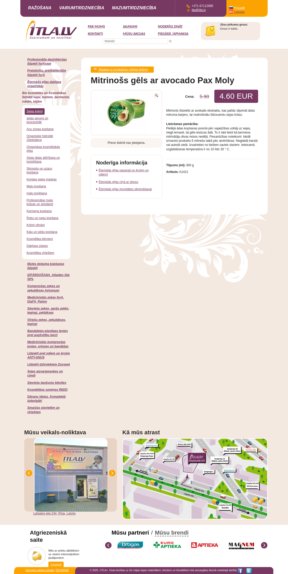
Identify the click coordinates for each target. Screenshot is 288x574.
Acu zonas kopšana (40, 129)
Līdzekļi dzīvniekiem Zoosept (48, 364)
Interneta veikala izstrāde (40, 570)
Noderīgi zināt (170, 26)
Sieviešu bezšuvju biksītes (46, 383)
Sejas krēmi (35, 111)
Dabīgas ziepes (37, 246)
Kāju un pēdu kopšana (42, 232)
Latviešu (239, 11)
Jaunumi (130, 26)
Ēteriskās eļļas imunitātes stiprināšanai (125, 188)
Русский (239, 7)
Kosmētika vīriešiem (40, 253)
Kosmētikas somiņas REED (47, 390)
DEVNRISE (62, 570)
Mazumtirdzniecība (134, 8)
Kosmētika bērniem (40, 239)
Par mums (96, 26)
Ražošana (40, 8)
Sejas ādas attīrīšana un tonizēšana (43, 159)
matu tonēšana (37, 193)
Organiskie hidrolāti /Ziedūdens (40, 138)
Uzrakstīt (56, 564)
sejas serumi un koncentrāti (37, 120)
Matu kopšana (36, 186)
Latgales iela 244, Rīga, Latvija (54, 513)
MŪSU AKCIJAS (134, 33)
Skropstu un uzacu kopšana (39, 170)
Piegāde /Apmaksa (173, 33)
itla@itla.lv (199, 10)
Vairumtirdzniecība (81, 8)
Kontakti (95, 33)
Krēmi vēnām (36, 225)
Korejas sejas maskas (42, 179)
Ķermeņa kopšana (39, 211)
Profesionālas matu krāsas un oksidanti (40, 202)
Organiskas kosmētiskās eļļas (43, 149)
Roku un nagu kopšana (42, 218)
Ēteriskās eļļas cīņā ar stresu (118, 181)
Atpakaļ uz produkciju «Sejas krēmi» (123, 69)
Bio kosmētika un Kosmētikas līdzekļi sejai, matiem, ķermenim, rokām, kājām (46, 97)
